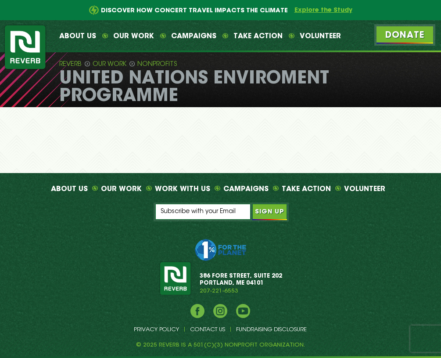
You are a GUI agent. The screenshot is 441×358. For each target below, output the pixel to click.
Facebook (197, 311)
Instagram (220, 311)
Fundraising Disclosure (271, 330)
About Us (77, 36)
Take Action (258, 36)
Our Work (133, 36)
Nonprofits (157, 64)
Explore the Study (323, 10)
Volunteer (320, 36)
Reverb (70, 64)
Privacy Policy (156, 330)
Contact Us (207, 330)
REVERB (175, 278)
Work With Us (182, 189)
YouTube (243, 311)
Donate (404, 35)
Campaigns (193, 36)
